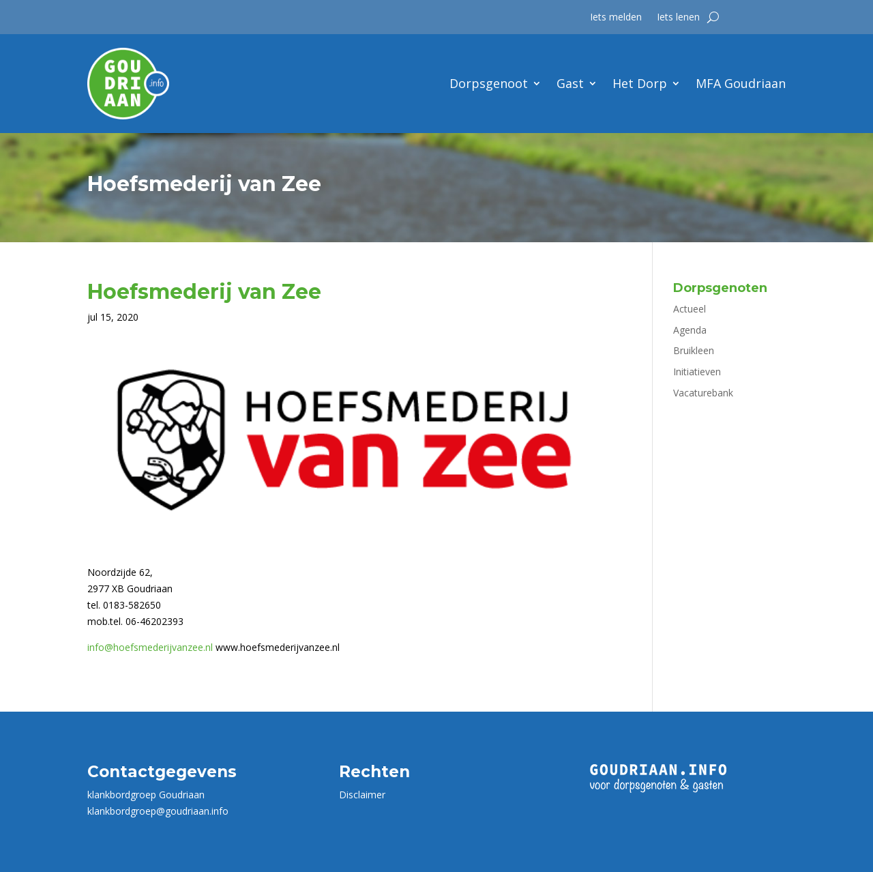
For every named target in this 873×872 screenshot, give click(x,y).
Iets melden (616, 17)
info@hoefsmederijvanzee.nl (150, 647)
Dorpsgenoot (488, 83)
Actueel (689, 308)
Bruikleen (693, 350)
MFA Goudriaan (741, 83)
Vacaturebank (703, 392)
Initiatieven (697, 371)
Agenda (690, 329)
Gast (570, 83)
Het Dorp (639, 83)
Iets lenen (678, 17)
